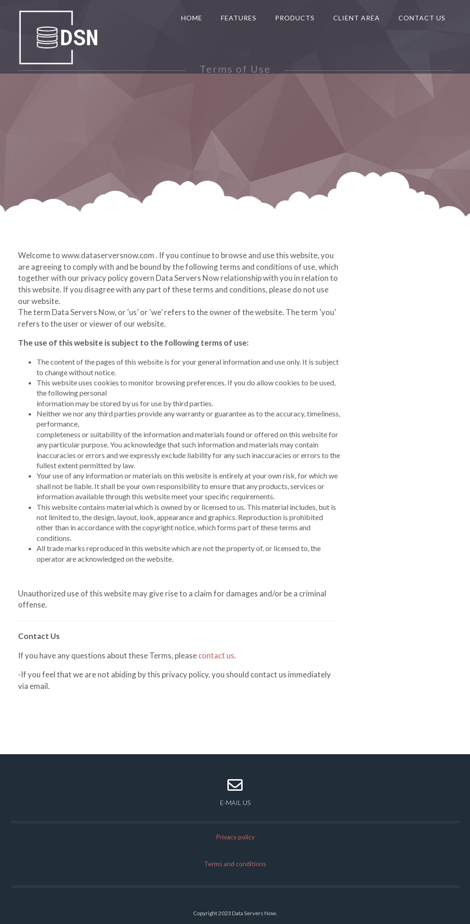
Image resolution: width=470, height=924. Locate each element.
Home (191, 18)
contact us (216, 655)
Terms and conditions (235, 864)
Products (295, 18)
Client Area (356, 18)
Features (238, 18)
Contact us (422, 18)
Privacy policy (235, 837)
